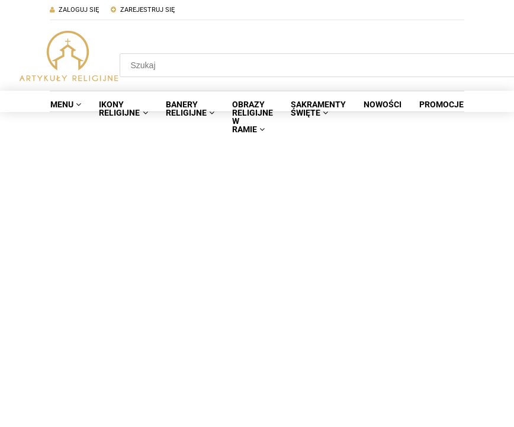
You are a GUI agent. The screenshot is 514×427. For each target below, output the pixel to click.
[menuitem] (65, 104)
